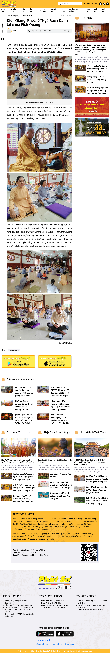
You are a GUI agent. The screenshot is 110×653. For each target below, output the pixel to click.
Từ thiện (63, 10)
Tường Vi (16, 31)
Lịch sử (88, 10)
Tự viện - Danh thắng (74, 10)
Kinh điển (103, 10)
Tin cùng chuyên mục (19, 379)
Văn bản (44, 10)
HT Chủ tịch (13, 10)
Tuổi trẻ (95, 10)
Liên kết (23, 10)
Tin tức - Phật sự (13, 16)
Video (39, 10)
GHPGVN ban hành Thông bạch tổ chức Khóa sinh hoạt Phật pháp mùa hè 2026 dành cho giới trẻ (89, 462)
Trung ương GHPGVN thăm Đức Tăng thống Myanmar (96, 79)
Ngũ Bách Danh (14, 350)
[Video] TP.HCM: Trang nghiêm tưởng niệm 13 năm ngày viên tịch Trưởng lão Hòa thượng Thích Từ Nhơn (97, 71)
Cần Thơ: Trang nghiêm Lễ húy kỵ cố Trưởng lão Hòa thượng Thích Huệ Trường (23, 406)
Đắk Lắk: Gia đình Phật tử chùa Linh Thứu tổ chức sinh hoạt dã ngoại (97, 501)
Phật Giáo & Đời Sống (56, 432)
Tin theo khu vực (90, 4)
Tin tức (30, 10)
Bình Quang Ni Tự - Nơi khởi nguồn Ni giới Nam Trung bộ (60, 496)
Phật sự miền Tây (29, 16)
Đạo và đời (53, 10)
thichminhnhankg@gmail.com (93, 609)
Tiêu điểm (87, 18)
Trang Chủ (3, 10)
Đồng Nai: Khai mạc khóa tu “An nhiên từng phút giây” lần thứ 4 (97, 490)
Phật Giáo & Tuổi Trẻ (92, 432)
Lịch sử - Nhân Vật (17, 432)
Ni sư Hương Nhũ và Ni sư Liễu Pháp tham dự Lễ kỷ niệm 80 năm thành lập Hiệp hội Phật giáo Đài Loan (60, 406)
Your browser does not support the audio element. (54, 31)
